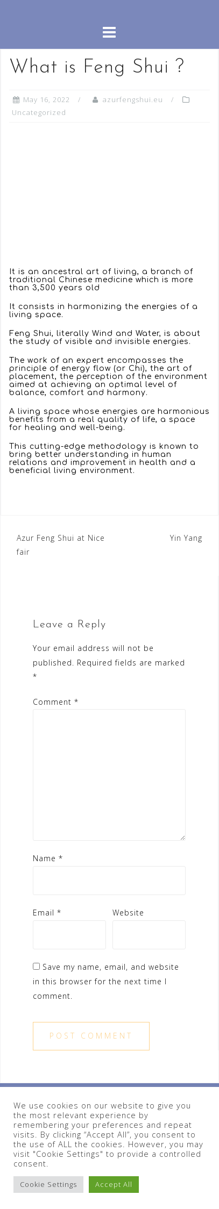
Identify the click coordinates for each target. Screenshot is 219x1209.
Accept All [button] (113, 1184)
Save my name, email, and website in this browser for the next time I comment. (106, 981)
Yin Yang (186, 538)
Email (47, 912)
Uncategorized (39, 112)
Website (128, 912)
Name (48, 858)
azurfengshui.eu (133, 99)
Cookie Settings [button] (48, 1184)
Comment (56, 702)
